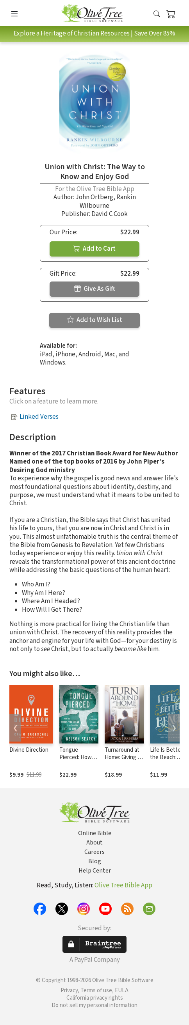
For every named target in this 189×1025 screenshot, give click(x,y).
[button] (156, 15)
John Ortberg (94, 197)
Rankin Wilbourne (108, 201)
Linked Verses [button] (39, 416)
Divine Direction (28, 750)
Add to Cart (94, 248)
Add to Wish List (94, 320)
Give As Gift (94, 289)
